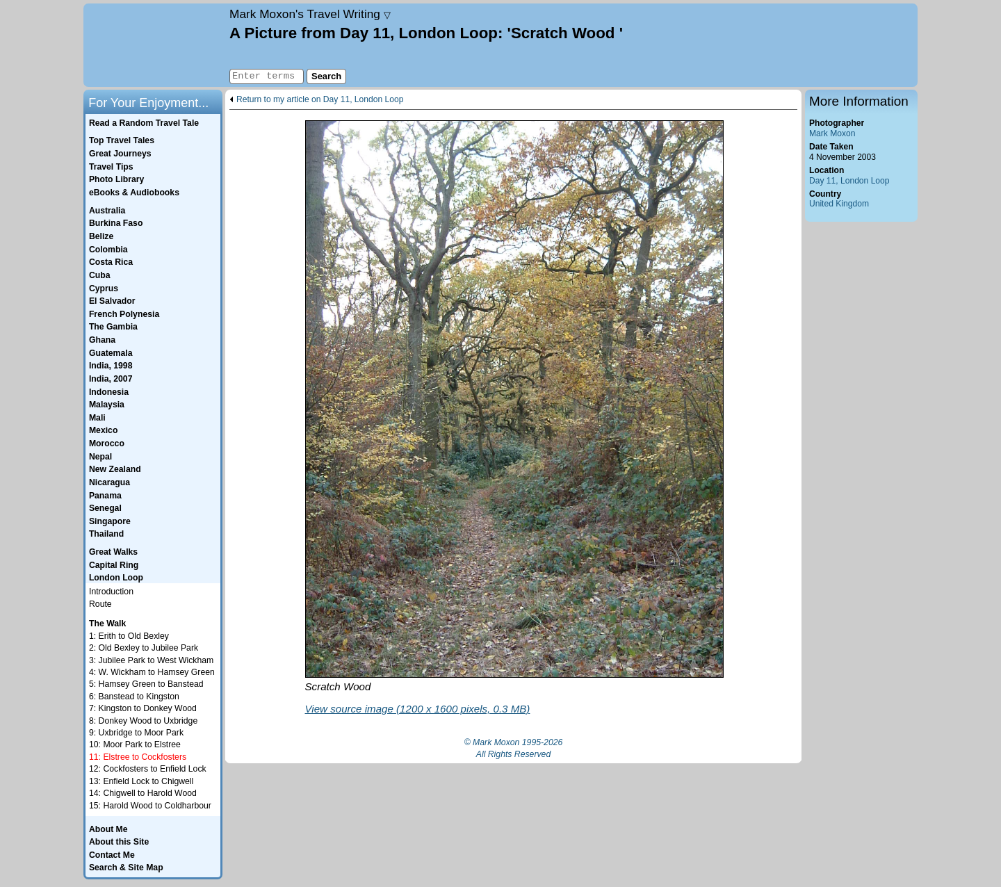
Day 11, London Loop (849, 181)
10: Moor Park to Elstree (135, 744)
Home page (154, 45)
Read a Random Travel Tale (144, 123)
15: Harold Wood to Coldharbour (150, 806)
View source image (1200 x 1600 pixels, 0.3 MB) (417, 709)
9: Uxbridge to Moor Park (136, 733)
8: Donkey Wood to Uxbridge (143, 721)
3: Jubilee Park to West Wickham (151, 660)
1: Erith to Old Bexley (129, 636)
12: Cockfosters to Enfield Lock (147, 769)
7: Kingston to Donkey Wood (143, 708)
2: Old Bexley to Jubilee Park (143, 648)
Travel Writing (310, 14)
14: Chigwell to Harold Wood (143, 793)
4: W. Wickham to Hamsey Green (152, 672)
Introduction (111, 591)
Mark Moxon (832, 133)
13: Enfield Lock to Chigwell (141, 781)
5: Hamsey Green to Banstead (146, 684)
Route (100, 604)
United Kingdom (839, 204)
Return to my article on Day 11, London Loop (319, 99)
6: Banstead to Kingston (134, 696)
